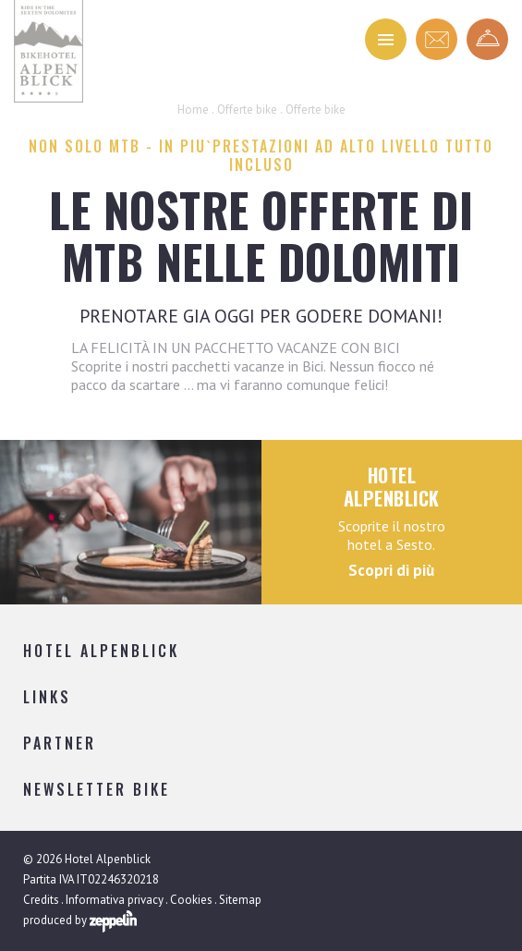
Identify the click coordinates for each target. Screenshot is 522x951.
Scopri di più (391, 570)
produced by (80, 921)
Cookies (191, 900)
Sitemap (240, 900)
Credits (41, 900)
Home (193, 109)
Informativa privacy (115, 900)
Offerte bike (247, 109)
